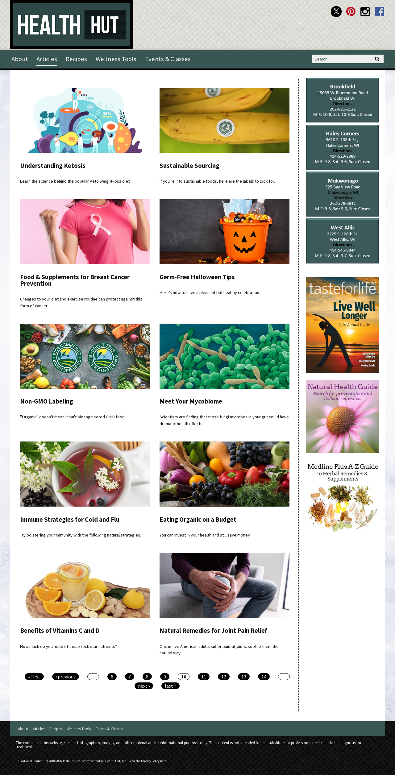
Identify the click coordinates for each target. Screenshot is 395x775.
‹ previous (66, 676)
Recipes (76, 59)
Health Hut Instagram (365, 11)
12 (223, 676)
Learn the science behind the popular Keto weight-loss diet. (75, 181)
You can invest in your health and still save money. (205, 535)
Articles (46, 59)
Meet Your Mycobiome (191, 401)
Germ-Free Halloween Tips (197, 277)
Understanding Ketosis (52, 166)
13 (243, 676)
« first (34, 676)
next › (144, 686)
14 (263, 676)
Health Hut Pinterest (350, 11)
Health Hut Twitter (336, 11)
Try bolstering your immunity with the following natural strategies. (80, 535)
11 (203, 676)
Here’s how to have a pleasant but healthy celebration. (210, 292)
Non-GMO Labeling (46, 401)
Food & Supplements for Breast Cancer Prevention (75, 280)
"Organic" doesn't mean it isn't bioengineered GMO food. (73, 417)
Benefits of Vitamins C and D (60, 631)
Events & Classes (168, 59)
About (19, 59)
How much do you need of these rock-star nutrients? (68, 646)
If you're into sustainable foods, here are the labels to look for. (217, 181)
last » (170, 686)
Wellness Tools (116, 59)
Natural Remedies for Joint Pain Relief (213, 631)
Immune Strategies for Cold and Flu (69, 520)
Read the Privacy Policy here (147, 761)
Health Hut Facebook (379, 11)
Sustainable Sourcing (189, 166)
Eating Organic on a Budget (198, 520)
